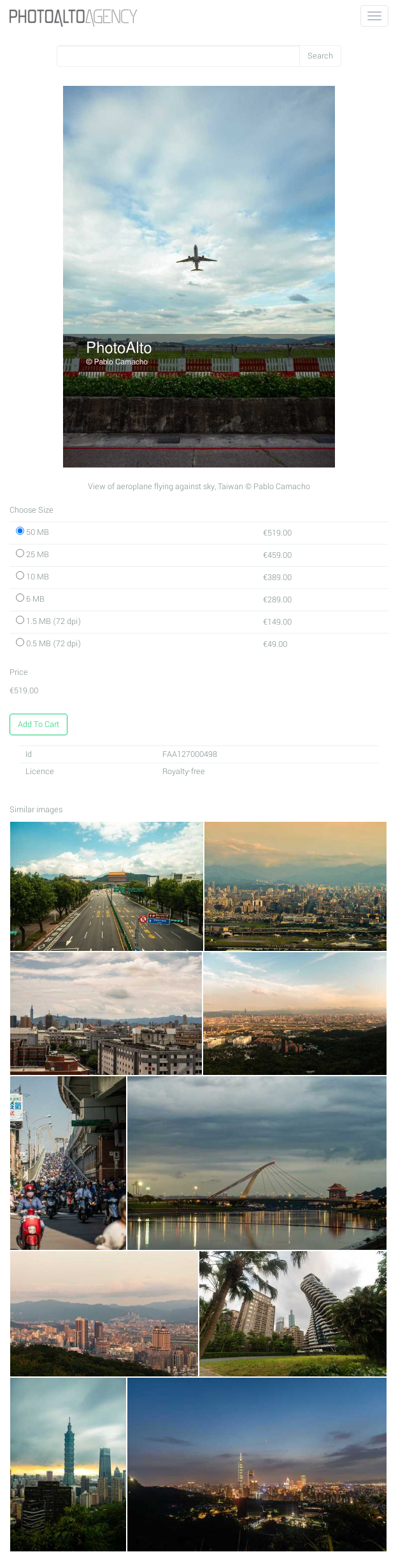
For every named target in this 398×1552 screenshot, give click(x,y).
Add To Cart (38, 724)
